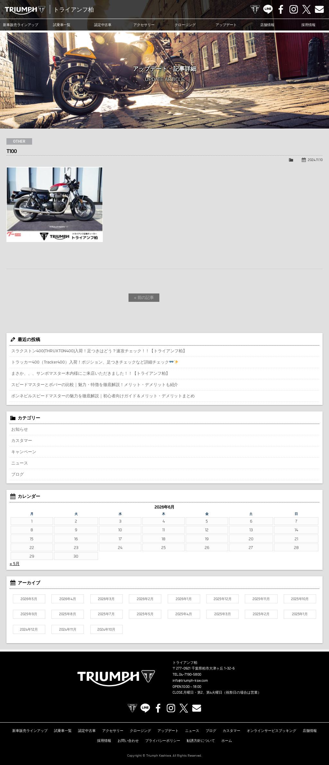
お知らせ (19, 429)
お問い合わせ (128, 740)
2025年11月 (261, 599)
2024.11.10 (315, 160)
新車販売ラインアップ (30, 730)
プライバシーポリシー (163, 740)
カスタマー (21, 440)
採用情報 (308, 24)
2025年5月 (145, 614)
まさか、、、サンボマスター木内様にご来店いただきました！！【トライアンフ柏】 (90, 373)
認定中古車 (103, 24)
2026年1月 (184, 599)
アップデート (226, 24)
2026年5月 (29, 599)
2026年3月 (106, 599)
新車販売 (20, 24)
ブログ (17, 474)
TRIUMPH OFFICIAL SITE (255, 9)
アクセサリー (144, 24)
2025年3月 (222, 614)
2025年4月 (183, 614)
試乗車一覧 (62, 24)
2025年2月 (261, 614)
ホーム (226, 740)
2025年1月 (300, 614)
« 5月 (15, 563)
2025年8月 (67, 614)
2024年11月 (67, 629)
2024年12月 (29, 629)
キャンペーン (23, 451)
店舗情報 (267, 24)
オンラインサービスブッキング (271, 730)
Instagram (293, 9)
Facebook (281, 9)
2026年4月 (67, 599)
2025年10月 (300, 599)
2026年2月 (145, 599)
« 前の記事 (144, 297)
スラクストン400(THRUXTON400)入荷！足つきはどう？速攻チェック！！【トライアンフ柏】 (99, 350)
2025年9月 (29, 614)
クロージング (185, 24)
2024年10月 (106, 629)
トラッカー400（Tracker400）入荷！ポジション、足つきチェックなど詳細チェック (94, 361)
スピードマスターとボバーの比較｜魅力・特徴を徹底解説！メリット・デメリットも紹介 (94, 384)
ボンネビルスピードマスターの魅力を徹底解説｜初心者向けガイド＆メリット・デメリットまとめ (103, 395)
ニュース (19, 462)
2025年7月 (106, 614)
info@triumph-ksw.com (190, 680)
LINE (268, 9)
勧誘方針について (201, 740)
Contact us (319, 9)
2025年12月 (223, 599)
